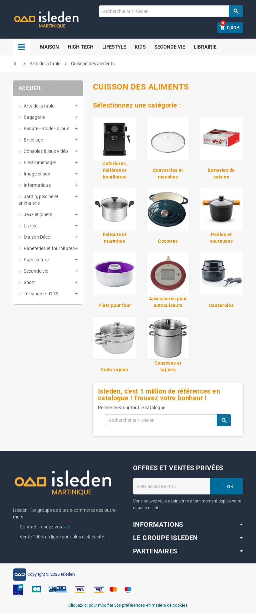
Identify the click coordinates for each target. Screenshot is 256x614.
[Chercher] (171, 11)
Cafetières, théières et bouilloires (114, 170)
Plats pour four (114, 305)
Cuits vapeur (114, 370)
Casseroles (221, 305)
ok (226, 486)
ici (68, 527)
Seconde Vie (169, 47)
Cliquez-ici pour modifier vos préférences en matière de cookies (128, 605)
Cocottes (168, 241)
